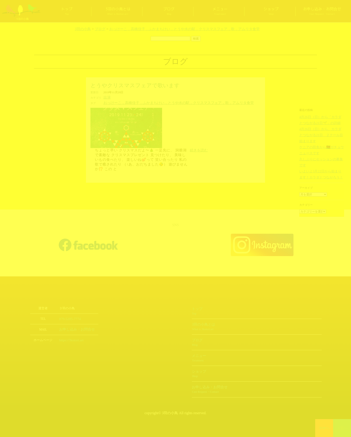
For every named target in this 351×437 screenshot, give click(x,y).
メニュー (220, 11)
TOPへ (324, 428)
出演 (106, 97)
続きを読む (199, 149)
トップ (67, 11)
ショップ (271, 11)
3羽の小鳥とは (118, 11)
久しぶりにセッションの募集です (319, 150)
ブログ (169, 11)
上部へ (342, 428)
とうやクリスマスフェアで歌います (135, 85)
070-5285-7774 (68, 318)
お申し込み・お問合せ (322, 11)
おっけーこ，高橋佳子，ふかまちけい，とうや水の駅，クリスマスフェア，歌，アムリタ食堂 (164, 102)
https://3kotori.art (69, 338)
